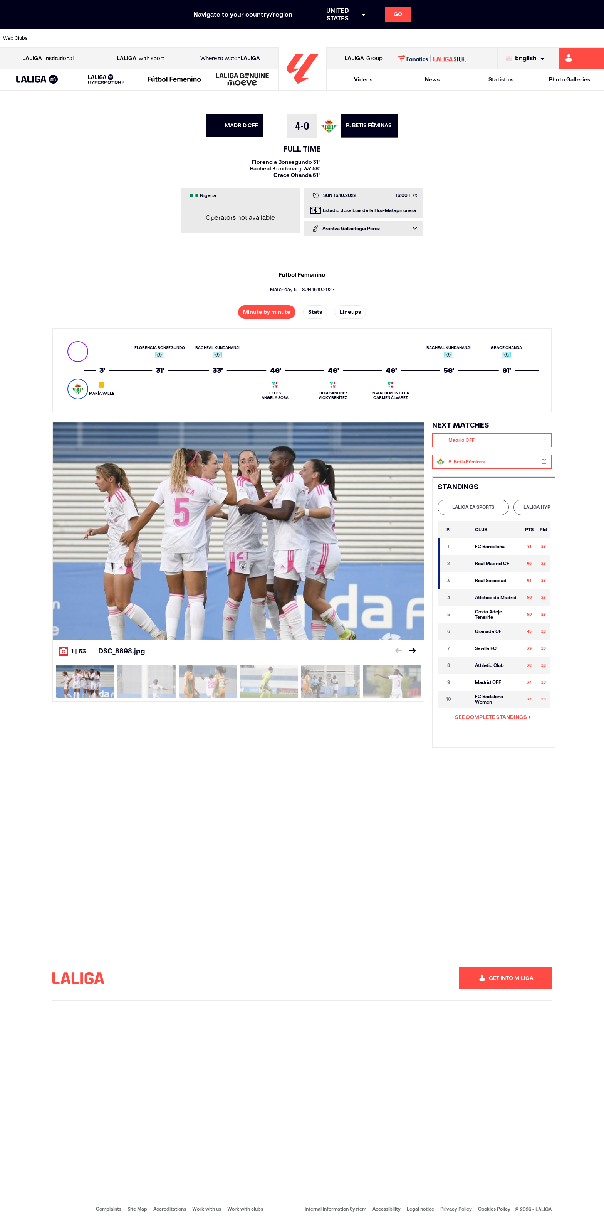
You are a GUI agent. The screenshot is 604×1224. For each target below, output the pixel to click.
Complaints (108, 1208)
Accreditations (169, 1208)
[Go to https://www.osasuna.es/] (107, 38)
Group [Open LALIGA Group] (363, 58)
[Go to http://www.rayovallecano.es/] (308, 38)
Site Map (137, 1208)
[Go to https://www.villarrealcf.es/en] (595, 38)
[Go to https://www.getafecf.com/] (222, 38)
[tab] (473, 507)
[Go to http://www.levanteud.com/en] (279, 38)
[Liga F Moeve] (174, 80)
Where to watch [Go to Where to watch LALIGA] (230, 58)
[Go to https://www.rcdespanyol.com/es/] (365, 38)
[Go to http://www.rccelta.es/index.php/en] (337, 38)
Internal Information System (335, 1208)
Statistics (500, 79)
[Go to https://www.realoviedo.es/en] (480, 38)
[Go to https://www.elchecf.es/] (165, 38)
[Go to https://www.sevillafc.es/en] (538, 38)
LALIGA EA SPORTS (473, 507)
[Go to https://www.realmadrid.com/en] (452, 38)
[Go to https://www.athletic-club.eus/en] (50, 38)
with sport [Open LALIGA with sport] (140, 58)
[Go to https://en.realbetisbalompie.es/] (423, 38)
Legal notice (420, 1208)
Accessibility (386, 1208)
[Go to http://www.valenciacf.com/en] (566, 38)
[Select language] (527, 58)
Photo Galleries (569, 79)
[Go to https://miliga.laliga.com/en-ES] (581, 58)
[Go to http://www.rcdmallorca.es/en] (394, 38)
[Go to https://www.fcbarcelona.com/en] (194, 38)
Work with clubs (245, 1208)
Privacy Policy (456, 1208)
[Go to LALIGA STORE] (432, 58)
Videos (363, 79)
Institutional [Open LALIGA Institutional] (48, 58)
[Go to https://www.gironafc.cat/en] (251, 38)
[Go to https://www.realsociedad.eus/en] (509, 38)
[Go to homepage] (302, 87)
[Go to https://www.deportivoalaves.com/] (136, 38)
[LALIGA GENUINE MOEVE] (242, 80)
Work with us (206, 1208)
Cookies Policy (494, 1208)
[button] (37, 79)
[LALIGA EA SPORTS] (37, 80)
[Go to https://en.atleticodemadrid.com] (79, 38)
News (432, 79)
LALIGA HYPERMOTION (549, 507)
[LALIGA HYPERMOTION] (106, 79)
